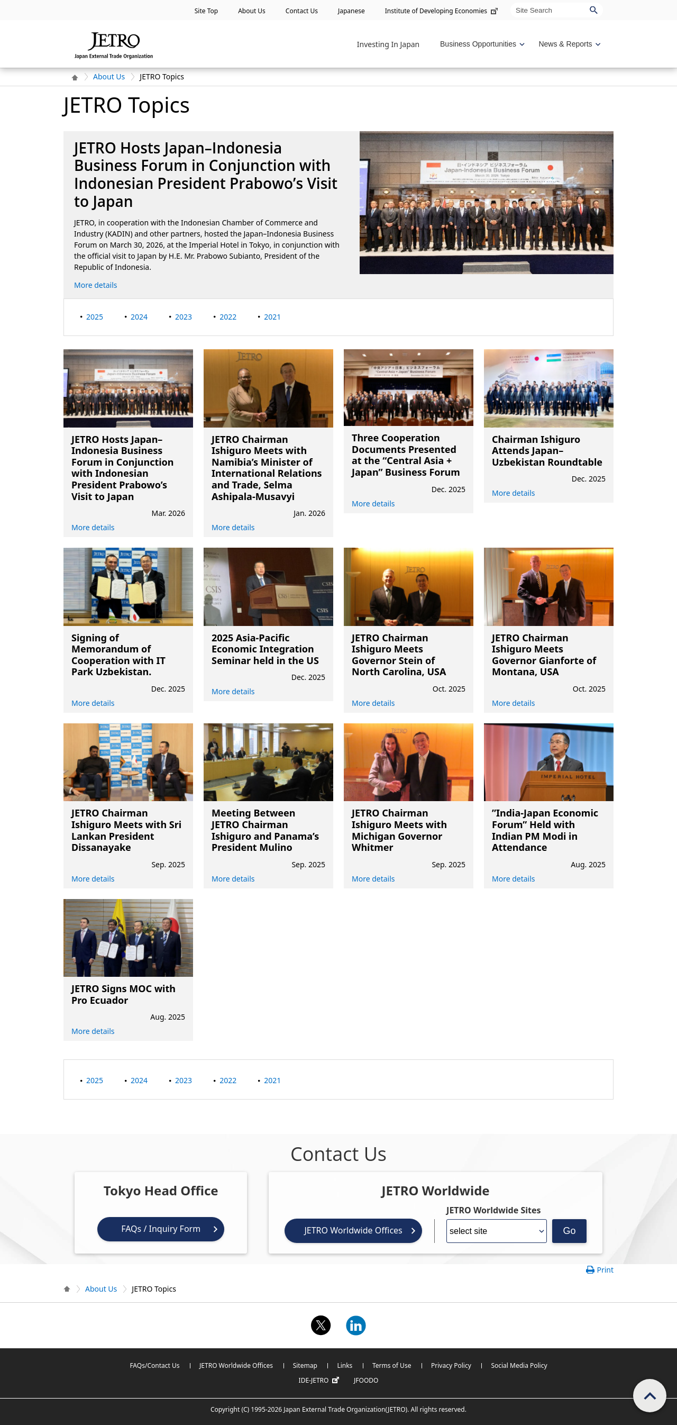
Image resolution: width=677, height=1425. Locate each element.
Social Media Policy (519, 1365)
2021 (272, 317)
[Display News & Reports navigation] (568, 44)
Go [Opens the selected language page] (569, 1231)
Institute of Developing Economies (442, 10)
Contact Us (302, 10)
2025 (94, 317)
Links (344, 1365)
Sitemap (305, 1365)
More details (95, 285)
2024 (139, 317)
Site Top (206, 10)
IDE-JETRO (320, 1380)
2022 (227, 317)
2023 (183, 317)
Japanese (351, 10)
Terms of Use (391, 1365)
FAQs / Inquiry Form (160, 1229)
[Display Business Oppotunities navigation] (481, 44)
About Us (252, 10)
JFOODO (366, 1380)
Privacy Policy (451, 1365)
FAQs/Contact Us (154, 1365)
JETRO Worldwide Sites (493, 1210)
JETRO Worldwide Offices (353, 1230)
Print (605, 1270)
